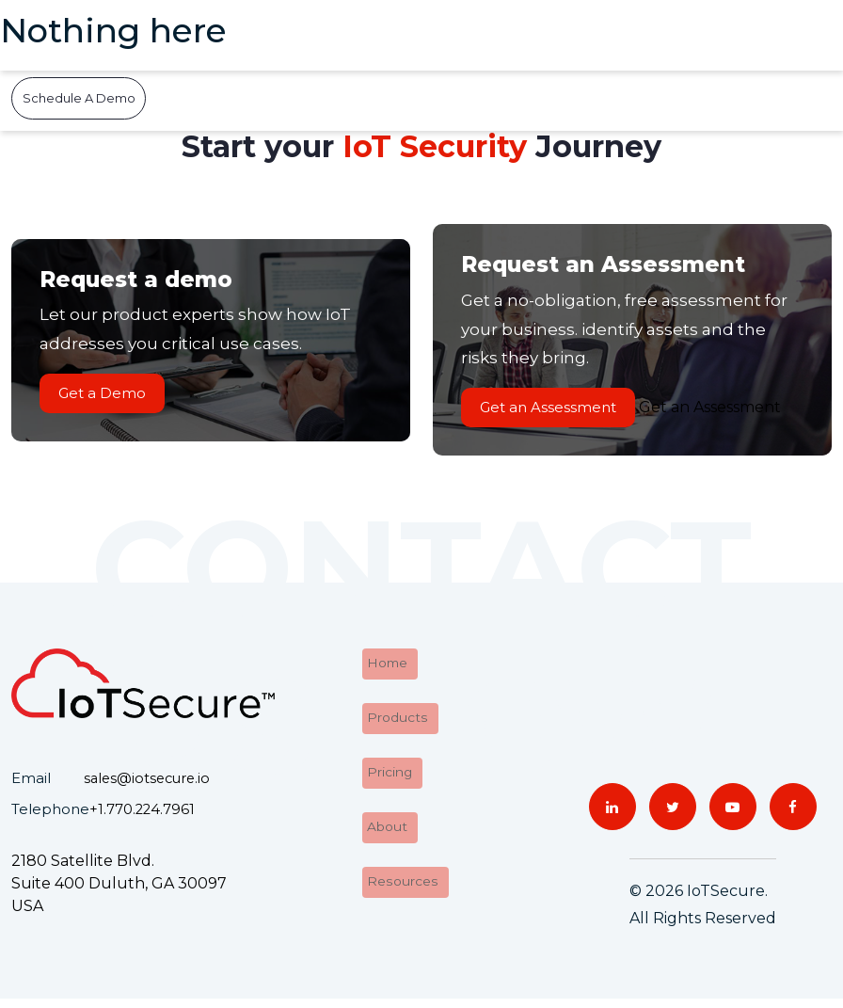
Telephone (50, 818)
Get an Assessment (557, 412)
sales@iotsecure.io (149, 788)
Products (394, 721)
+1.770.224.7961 (143, 818)
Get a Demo (111, 398)
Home (385, 671)
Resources (399, 874)
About (384, 823)
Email (31, 788)
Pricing (386, 772)
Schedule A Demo (79, 97)
